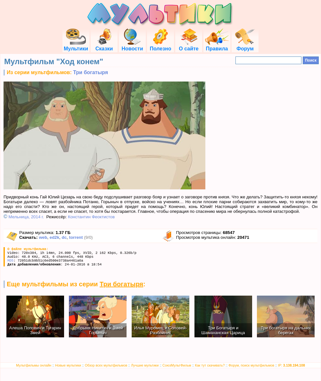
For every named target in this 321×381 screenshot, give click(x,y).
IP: (291, 365)
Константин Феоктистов (91, 216)
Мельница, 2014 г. (26, 216)
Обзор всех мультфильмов (106, 365)
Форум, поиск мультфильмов (251, 365)
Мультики (76, 45)
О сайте (188, 45)
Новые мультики (68, 365)
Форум (245, 45)
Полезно (160, 45)
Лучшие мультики (145, 365)
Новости (132, 45)
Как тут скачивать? (210, 365)
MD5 (10, 261)
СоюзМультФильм (176, 365)
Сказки (104, 45)
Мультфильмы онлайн (33, 365)
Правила (217, 45)
